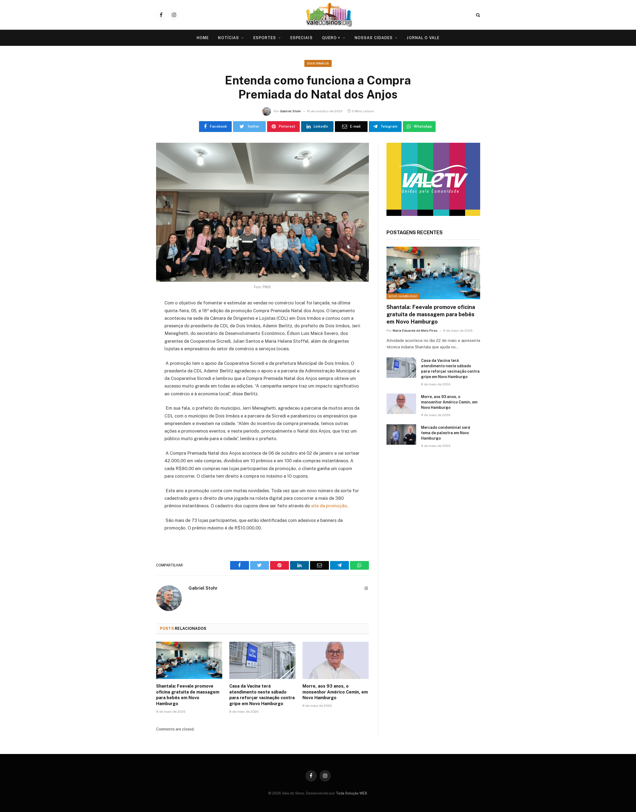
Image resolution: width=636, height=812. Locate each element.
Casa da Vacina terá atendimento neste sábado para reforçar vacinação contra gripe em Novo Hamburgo (262, 695)
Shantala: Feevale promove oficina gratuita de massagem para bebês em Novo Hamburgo (187, 695)
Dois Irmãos (318, 63)
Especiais (301, 38)
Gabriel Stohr (290, 111)
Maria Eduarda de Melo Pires (415, 330)
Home (203, 38)
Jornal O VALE (423, 38)
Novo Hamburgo (403, 296)
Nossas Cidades (374, 38)
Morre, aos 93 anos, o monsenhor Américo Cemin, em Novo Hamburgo (335, 692)
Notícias (228, 38)
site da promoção (329, 505)
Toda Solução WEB (351, 793)
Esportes (264, 38)
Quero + (331, 38)
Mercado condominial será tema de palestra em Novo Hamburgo (445, 432)
